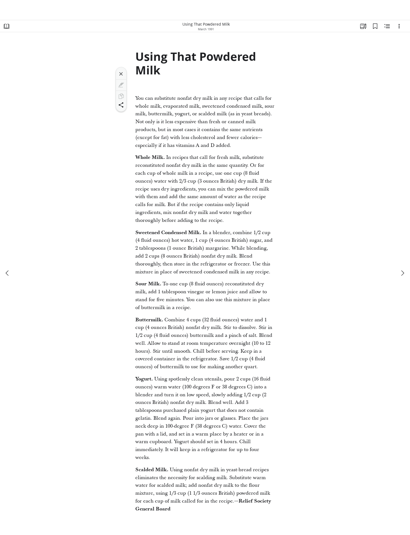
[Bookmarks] (375, 26)
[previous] (7, 273)
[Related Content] (387, 26)
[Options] (399, 26)
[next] (402, 273)
